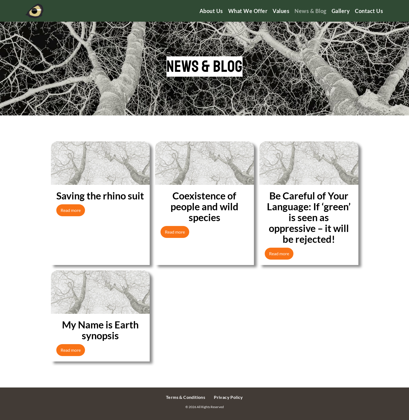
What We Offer (248, 11)
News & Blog (310, 11)
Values (281, 11)
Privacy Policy (228, 397)
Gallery (341, 11)
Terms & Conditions (185, 397)
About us (211, 11)
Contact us (369, 11)
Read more (71, 210)
